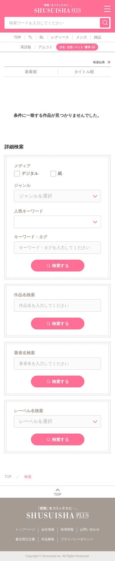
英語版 (26, 47)
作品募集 (47, 539)
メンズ (81, 37)
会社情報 (47, 529)
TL (30, 37)
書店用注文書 (25, 539)
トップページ (25, 529)
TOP (17, 37)
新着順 (31, 71)
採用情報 (67, 529)
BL (42, 37)
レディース (60, 37)
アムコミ (45, 47)
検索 (27, 477)
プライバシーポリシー (77, 539)
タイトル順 (84, 71)
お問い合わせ (90, 529)
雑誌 (97, 37)
